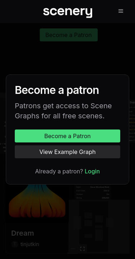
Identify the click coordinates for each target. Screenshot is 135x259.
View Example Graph (67, 151)
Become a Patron (67, 136)
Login (92, 171)
